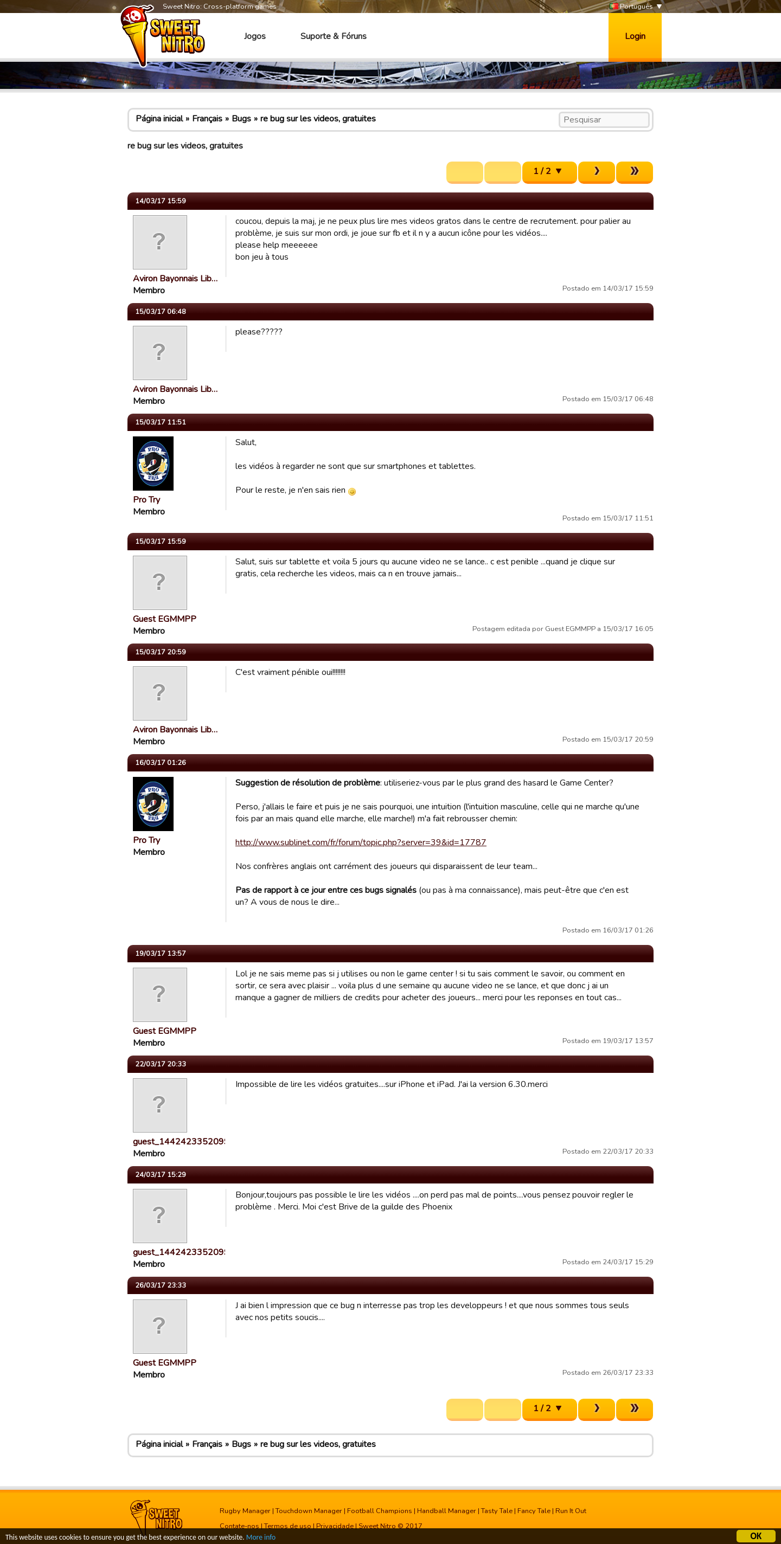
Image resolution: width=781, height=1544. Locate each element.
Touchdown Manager (309, 1511)
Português (631, 7)
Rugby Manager (245, 1511)
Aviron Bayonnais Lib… (175, 279)
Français (207, 119)
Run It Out (570, 1511)
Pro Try (146, 500)
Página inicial (159, 119)
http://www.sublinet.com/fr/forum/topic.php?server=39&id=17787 (360, 842)
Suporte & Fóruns (333, 36)
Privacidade (335, 1526)
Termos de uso (287, 1526)
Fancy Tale (533, 1511)
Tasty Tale (497, 1511)
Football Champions (379, 1511)
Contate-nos (239, 1526)
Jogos (255, 36)
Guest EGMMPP (164, 619)
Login (635, 36)
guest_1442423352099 (181, 1142)
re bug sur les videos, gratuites (318, 119)
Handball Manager (446, 1511)
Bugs (241, 119)
